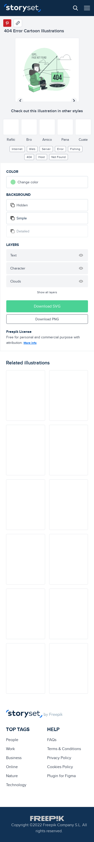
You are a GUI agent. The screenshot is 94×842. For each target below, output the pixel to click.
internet (17, 149)
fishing (75, 149)
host (41, 157)
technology (16, 785)
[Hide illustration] (81, 255)
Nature (12, 776)
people (12, 740)
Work (10, 749)
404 (29, 157)
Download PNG (47, 319)
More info (30, 343)
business (14, 758)
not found (58, 157)
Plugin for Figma (61, 776)
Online (12, 767)
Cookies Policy (60, 767)
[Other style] (11, 127)
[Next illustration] (74, 101)
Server (46, 149)
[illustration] (25, 395)
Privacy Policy (59, 758)
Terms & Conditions (64, 749)
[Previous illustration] (20, 101)
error (60, 149)
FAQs (51, 740)
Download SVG (47, 306)
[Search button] (75, 8)
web (32, 149)
